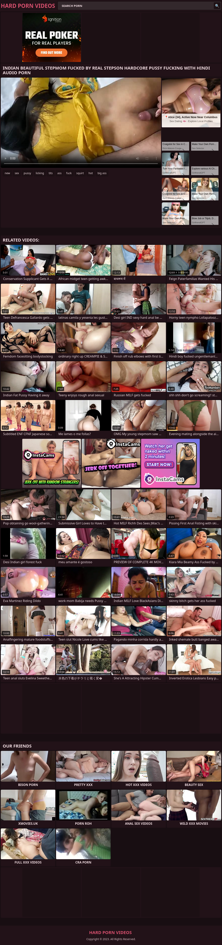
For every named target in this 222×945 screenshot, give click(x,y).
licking (40, 173)
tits (51, 173)
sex (17, 173)
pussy (27, 173)
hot (91, 173)
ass (59, 173)
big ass (102, 173)
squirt (80, 173)
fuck (69, 173)
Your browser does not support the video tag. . (81, 123)
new (7, 173)
